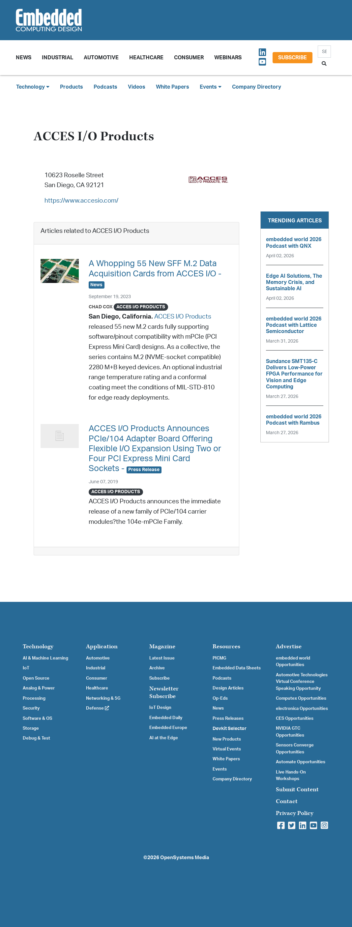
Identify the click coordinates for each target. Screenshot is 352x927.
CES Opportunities (294, 718)
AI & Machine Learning (45, 658)
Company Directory (256, 87)
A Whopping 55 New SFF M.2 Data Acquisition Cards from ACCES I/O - (155, 274)
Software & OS (37, 718)
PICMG (219, 658)
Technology (38, 646)
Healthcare (146, 57)
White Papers (172, 87)
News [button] (23, 57)
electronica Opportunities (302, 709)
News (218, 708)
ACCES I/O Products (182, 317)
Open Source (36, 678)
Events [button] (210, 87)
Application (102, 646)
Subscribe (292, 57)
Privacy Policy (294, 813)
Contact (287, 801)
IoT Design (160, 708)
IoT (26, 668)
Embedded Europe (168, 728)
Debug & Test (36, 738)
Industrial (57, 57)
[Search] (324, 51)
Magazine (162, 646)
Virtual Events (227, 749)
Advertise (289, 646)
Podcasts (105, 87)
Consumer (189, 57)
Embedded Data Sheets (237, 668)
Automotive (101, 57)
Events (220, 769)
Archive (157, 668)
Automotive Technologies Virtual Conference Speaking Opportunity (302, 681)
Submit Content (297, 789)
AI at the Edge (163, 738)
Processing (34, 698)
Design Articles (228, 688)
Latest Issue (162, 658)
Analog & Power (39, 688)
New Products (227, 739)
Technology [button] (32, 87)
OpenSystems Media (184, 857)
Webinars (228, 57)
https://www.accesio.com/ (81, 201)
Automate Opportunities (300, 762)
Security (31, 708)
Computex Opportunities (301, 698)
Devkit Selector (230, 728)
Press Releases (228, 718)
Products (71, 87)
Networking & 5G (103, 698)
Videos (136, 87)
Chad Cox (101, 306)
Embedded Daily (165, 718)
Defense (97, 708)
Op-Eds (220, 698)
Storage (31, 728)
